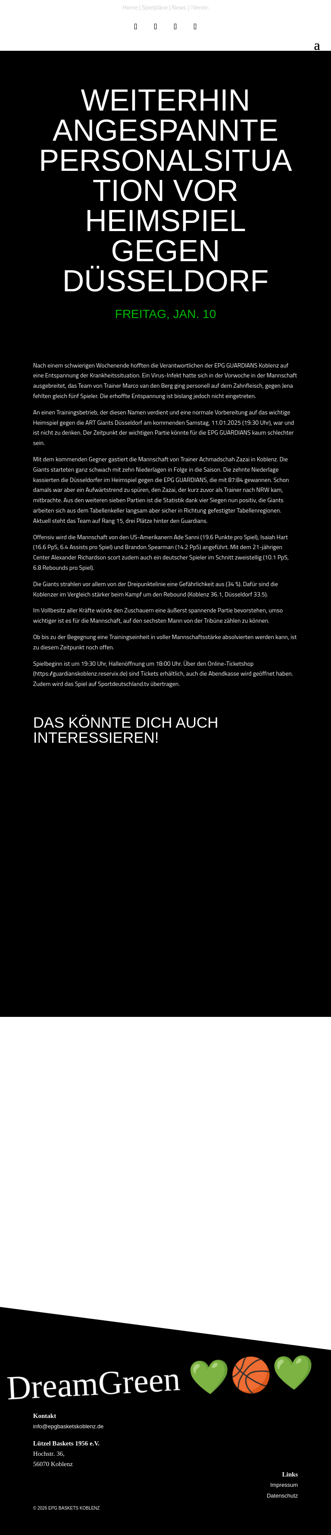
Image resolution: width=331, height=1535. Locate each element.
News (179, 7)
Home (130, 7)
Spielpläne (155, 7)
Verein (201, 7)
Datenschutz (282, 1495)
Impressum (284, 1485)
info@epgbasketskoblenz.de (68, 1426)
